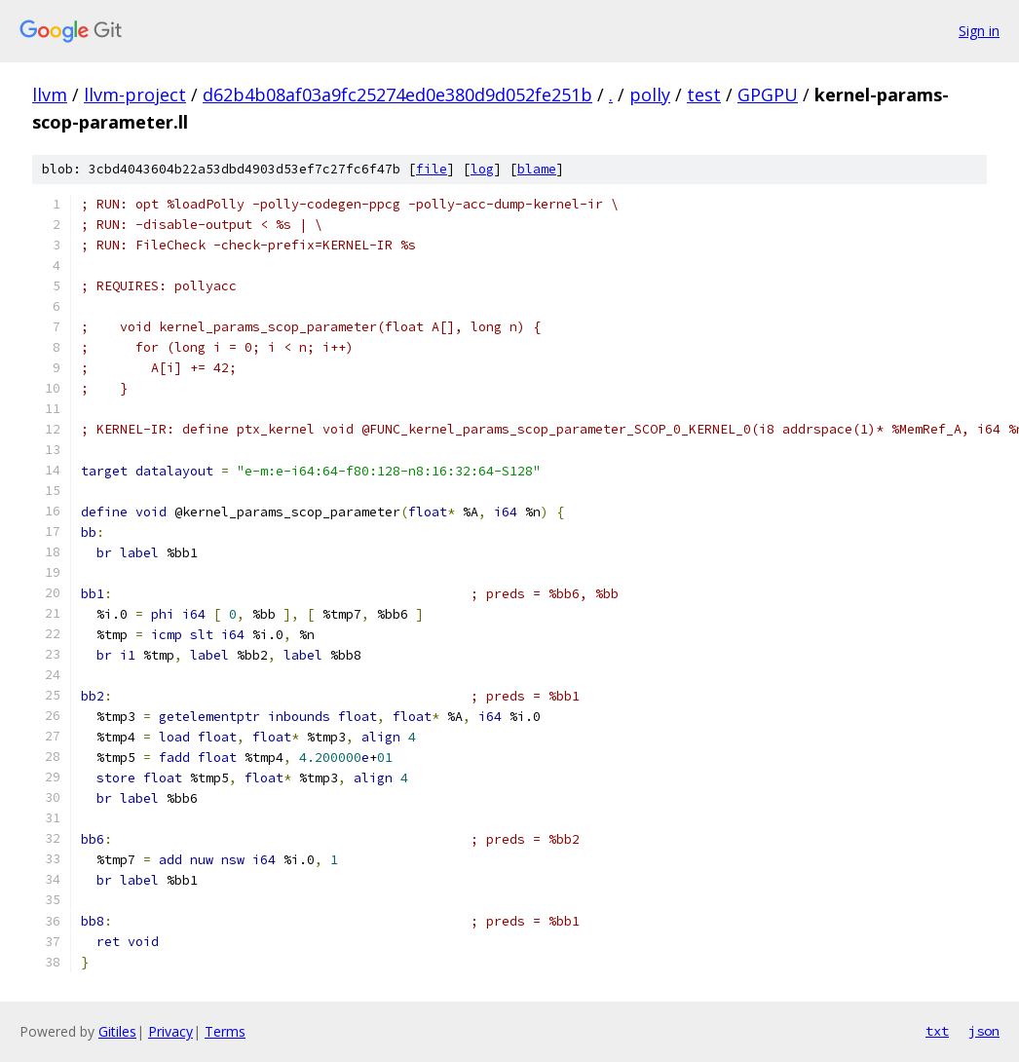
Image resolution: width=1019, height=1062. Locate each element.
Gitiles (117, 1031)
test (704, 94)
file (431, 169)
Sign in (979, 30)
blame (536, 169)
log (482, 169)
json (984, 1031)
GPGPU (767, 94)
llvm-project (135, 94)
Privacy (170, 1031)
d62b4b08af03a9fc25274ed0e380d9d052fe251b (397, 94)
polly (649, 94)
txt (937, 1031)
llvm (49, 94)
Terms (225, 1031)
